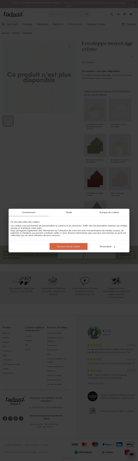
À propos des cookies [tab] (109, 212)
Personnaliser (107, 246)
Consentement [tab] (28, 212)
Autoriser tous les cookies (68, 246)
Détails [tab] (69, 212)
